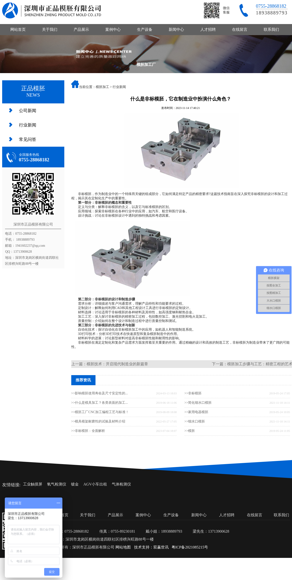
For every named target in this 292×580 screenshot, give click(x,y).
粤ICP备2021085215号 (190, 547)
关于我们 (49, 29)
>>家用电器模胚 (197, 412)
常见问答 (27, 139)
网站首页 (18, 29)
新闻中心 (176, 29)
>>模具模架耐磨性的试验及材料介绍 (98, 421)
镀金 (75, 484)
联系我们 (271, 29)
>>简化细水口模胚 (198, 402)
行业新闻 (27, 125)
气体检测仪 (121, 484)
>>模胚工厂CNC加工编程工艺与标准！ (100, 412)
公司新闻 (27, 110)
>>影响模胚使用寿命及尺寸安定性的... (99, 393)
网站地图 (123, 547)
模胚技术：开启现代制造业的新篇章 (117, 364)
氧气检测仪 (56, 484)
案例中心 (113, 29)
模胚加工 (102, 87)
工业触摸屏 (32, 484)
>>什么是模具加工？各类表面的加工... (99, 402)
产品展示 (81, 29)
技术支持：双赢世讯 (151, 547)
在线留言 (239, 29)
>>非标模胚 (193, 393)
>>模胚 (190, 431)
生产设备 (144, 29)
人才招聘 (208, 29)
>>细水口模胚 (195, 421)
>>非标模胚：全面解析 (88, 431)
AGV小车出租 (95, 484)
